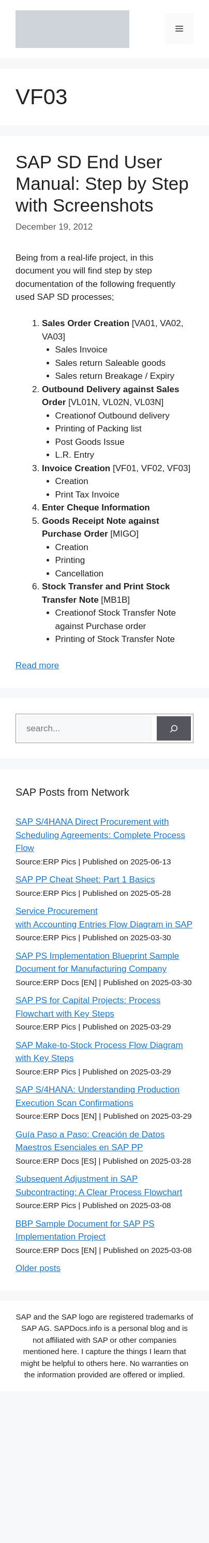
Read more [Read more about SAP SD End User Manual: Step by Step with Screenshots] (37, 665)
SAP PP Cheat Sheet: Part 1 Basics (85, 880)
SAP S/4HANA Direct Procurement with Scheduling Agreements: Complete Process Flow (100, 835)
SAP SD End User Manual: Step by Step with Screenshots (102, 183)
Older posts (38, 1268)
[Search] (174, 728)
